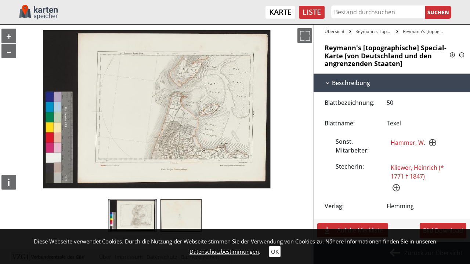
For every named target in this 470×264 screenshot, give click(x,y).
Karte (280, 12)
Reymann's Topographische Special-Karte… (374, 31)
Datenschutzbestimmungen (224, 251)
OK (275, 251)
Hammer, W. (408, 143)
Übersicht (334, 31)
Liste (312, 12)
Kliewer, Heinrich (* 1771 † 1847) (417, 172)
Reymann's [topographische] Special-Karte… (424, 31)
